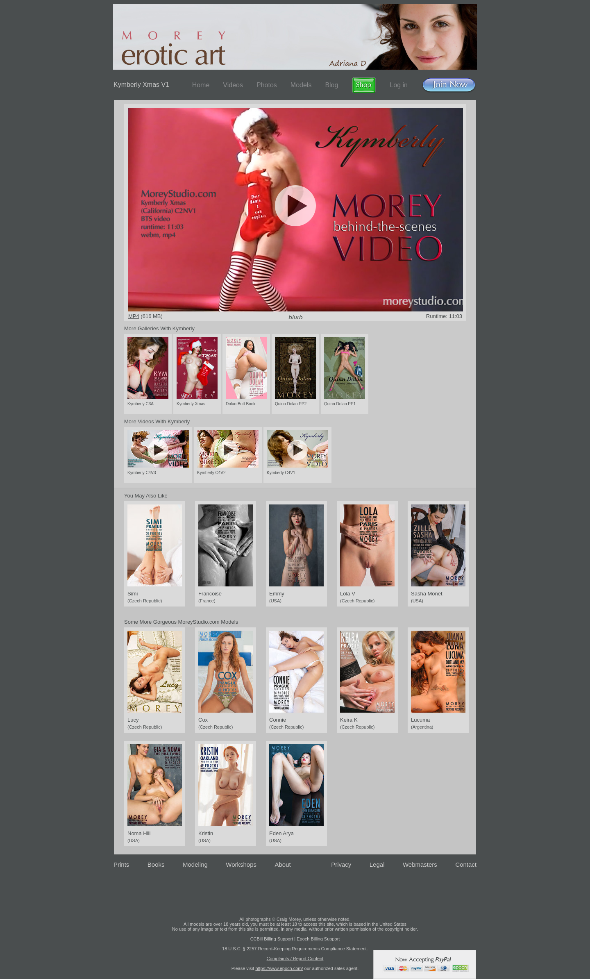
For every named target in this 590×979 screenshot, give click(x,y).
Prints (121, 864)
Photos (266, 85)
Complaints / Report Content (295, 958)
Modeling (195, 864)
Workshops (241, 864)
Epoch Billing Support (318, 938)
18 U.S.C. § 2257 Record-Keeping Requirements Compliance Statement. (295, 948)
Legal (377, 864)
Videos (233, 85)
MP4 (133, 316)
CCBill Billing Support (271, 938)
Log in (399, 85)
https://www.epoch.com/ (279, 968)
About (283, 864)
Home (201, 85)
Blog (331, 85)
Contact (466, 864)
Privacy (341, 864)
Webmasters (420, 864)
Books (156, 864)
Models (301, 85)
